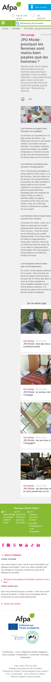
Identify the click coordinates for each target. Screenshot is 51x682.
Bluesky (20, 545)
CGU (8, 674)
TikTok (32, 545)
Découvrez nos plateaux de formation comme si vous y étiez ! (27, 580)
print (23, 99)
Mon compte (41, 7)
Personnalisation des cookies (34, 671)
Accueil (5, 28)
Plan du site (31, 666)
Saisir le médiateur (12, 555)
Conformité (34, 655)
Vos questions (41, 16)
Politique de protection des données (25, 668)
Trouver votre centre (21, 16)
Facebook (3, 545)
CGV (18, 652)
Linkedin (38, 545)
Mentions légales (18, 676)
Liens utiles (19, 666)
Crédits (41, 674)
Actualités (16, 28)
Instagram (8, 545)
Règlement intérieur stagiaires (34, 652)
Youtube (26, 545)
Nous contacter (8, 655)
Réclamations (22, 655)
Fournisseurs (7, 652)
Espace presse (33, 676)
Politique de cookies (11, 671)
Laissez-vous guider (12, 604)
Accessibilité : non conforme (23, 674)
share (30, 99)
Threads (14, 545)
